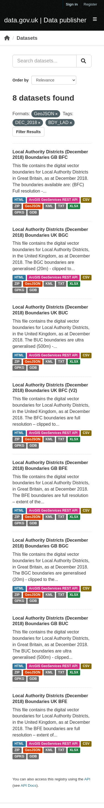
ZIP (17, 206)
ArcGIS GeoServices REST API (53, 200)
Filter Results (28, 132)
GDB (33, 212)
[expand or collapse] (95, 19)
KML (49, 206)
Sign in (72, 4)
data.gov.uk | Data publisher (45, 20)
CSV (86, 200)
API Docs (28, 785)
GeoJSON (32, 206)
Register (90, 4)
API (87, 779)
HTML (19, 200)
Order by (20, 80)
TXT (61, 206)
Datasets (27, 38)
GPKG (19, 212)
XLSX (74, 206)
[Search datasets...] (44, 61)
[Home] (7, 38)
